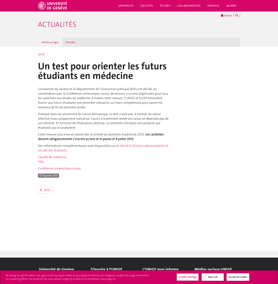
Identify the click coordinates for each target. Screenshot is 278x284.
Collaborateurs (188, 5)
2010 (41, 54)
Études (165, 5)
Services (213, 5)
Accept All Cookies (238, 278)
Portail (226, 15)
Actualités (57, 24)
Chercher (70, 42)
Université (126, 5)
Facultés (147, 5)
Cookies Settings (187, 278)
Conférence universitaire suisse (59, 168)
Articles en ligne (50, 42)
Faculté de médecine (52, 157)
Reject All (212, 278)
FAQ (41, 162)
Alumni (232, 5)
